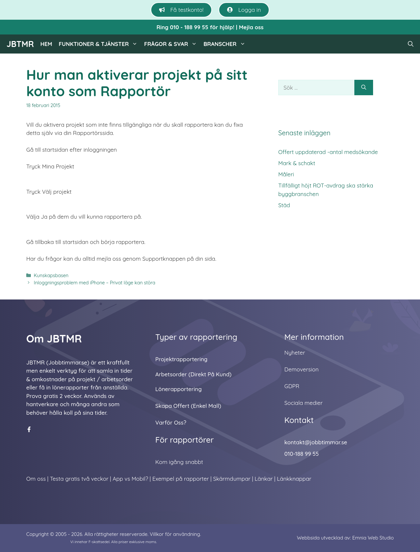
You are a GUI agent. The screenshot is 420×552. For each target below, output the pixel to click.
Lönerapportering (178, 389)
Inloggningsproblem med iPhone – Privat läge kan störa (94, 283)
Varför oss (169, 422)
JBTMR (20, 44)
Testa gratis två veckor (79, 478)
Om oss (36, 478)
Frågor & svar (172, 44)
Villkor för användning (175, 534)
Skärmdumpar (231, 478)
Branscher (226, 44)
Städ (284, 205)
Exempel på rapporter (180, 478)
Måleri (286, 174)
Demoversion (301, 369)
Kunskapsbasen (51, 275)
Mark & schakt (296, 163)
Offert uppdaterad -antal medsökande (328, 151)
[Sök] (363, 88)
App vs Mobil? (130, 478)
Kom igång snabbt (179, 461)
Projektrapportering (181, 359)
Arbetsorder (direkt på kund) (193, 374)
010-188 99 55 (301, 453)
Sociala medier (303, 402)
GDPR (292, 386)
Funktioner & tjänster (100, 44)
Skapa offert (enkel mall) (188, 405)
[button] (411, 44)
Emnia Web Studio (373, 538)
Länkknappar (294, 478)
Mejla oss (251, 27)
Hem (46, 43)
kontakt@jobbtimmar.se (315, 442)
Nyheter (294, 352)
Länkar (264, 478)
